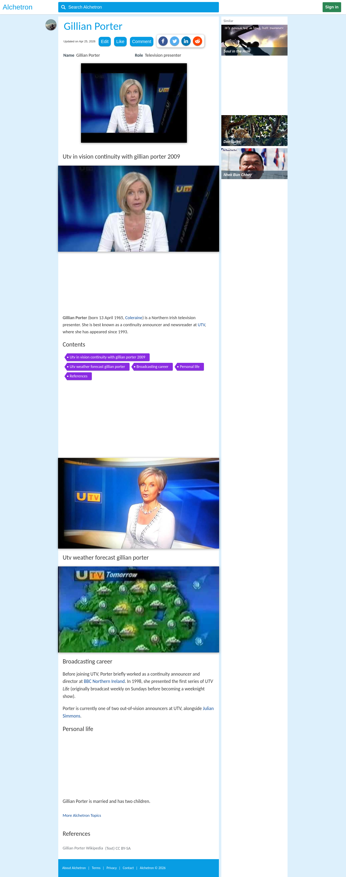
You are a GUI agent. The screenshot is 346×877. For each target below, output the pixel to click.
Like (120, 41)
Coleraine (133, 317)
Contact (128, 868)
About (74, 868)
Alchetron (17, 7)
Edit (104, 41)
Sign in (331, 7)
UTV (201, 324)
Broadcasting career (153, 366)
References (78, 376)
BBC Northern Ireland (104, 681)
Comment (141, 41)
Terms (96, 868)
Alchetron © (153, 868)
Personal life (189, 366)
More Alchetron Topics (82, 815)
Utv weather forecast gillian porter (97, 366)
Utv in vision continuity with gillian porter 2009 (107, 357)
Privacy (112, 868)
